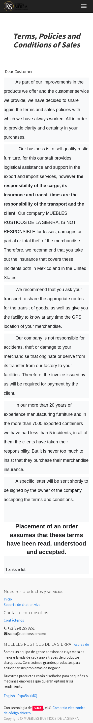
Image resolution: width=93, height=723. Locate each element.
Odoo (37, 708)
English (9, 695)
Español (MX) (27, 695)
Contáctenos (14, 620)
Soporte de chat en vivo (22, 604)
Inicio (8, 599)
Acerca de (81, 644)
